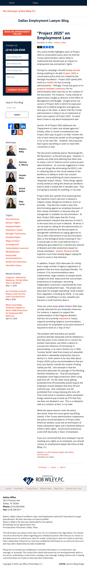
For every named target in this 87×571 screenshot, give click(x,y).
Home (11, 3)
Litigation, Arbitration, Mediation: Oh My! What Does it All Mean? (17, 280)
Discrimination (12, 219)
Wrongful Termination (16, 233)
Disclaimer (18, 488)
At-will (47, 452)
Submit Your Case (73, 488)
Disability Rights (13, 237)
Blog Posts (58, 488)
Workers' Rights (13, 222)
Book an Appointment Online (17, 32)
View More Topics (13, 265)
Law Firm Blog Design (71, 564)
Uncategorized (12, 244)
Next (63, 467)
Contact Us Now (17, 89)
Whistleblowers (13, 252)
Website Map (45, 488)
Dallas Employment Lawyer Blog (19, 11)
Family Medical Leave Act (17, 248)
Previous (42, 467)
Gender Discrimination (16, 262)
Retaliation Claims (14, 230)
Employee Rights (57, 452)
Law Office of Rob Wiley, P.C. (71, 11)
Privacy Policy (31, 488)
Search (17, 115)
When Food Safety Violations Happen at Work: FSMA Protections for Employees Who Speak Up (17, 310)
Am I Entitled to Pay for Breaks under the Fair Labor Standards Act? (16, 294)
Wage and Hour (13, 241)
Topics (35, 3)
